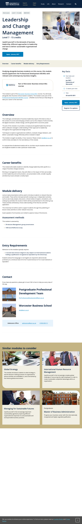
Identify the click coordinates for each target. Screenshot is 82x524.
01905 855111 (44, 323)
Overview (5, 64)
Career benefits (16, 64)
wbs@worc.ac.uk (46, 138)
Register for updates (71, 108)
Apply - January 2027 (11, 54)
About (54, 4)
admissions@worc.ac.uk (29, 323)
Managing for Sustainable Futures (19, 408)
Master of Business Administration (59, 412)
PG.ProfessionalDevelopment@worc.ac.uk (31, 298)
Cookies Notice (58, 519)
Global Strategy (11, 369)
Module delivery (29, 64)
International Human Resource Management (57, 370)
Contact (68, 4)
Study (42, 4)
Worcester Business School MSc (27, 94)
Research (61, 4)
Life (48, 4)
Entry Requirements (43, 64)
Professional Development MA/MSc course (15, 98)
